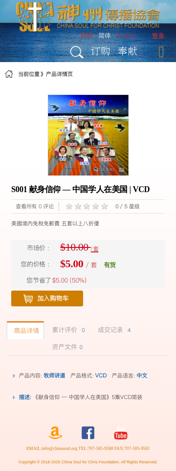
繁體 (86, 35)
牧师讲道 (54, 375)
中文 (141, 375)
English (126, 35)
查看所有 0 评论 (35, 206)
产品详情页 (59, 74)
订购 (100, 50)
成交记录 (113, 329)
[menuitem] (158, 36)
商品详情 (25, 330)
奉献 (127, 50)
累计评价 (67, 329)
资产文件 (66, 346)
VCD (100, 375)
